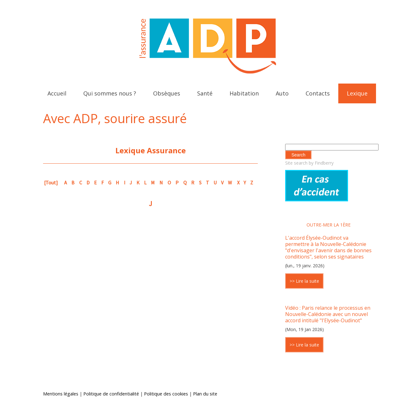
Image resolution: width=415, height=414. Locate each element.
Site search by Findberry (309, 163)
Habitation (244, 93)
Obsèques (166, 93)
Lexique (357, 93)
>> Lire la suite (304, 281)
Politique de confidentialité (111, 394)
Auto (282, 93)
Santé (205, 93)
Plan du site (205, 394)
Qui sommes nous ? (109, 93)
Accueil (56, 93)
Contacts (318, 93)
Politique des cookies (166, 394)
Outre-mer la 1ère (329, 225)
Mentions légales (60, 394)
